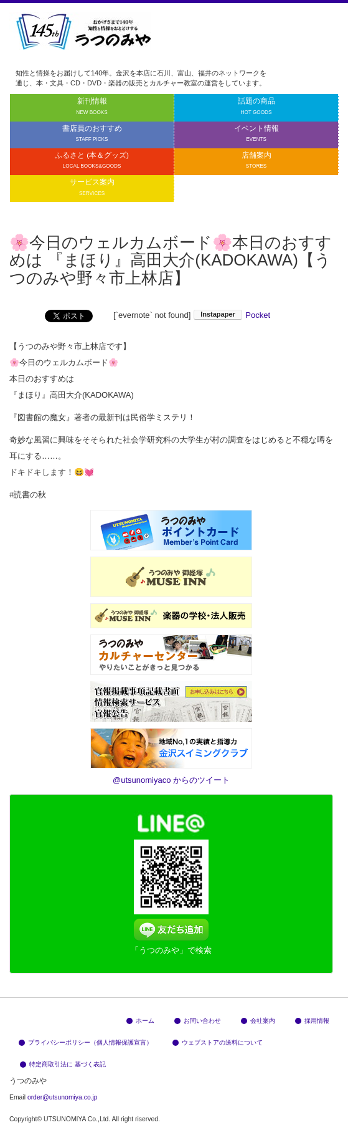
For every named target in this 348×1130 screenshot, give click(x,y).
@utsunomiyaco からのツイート (171, 780)
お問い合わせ (197, 1020)
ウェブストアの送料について (217, 1042)
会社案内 (258, 1020)
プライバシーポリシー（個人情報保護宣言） (86, 1042)
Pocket (257, 315)
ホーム (140, 1020)
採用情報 (312, 1020)
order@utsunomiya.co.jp (62, 1097)
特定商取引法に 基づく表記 (63, 1064)
